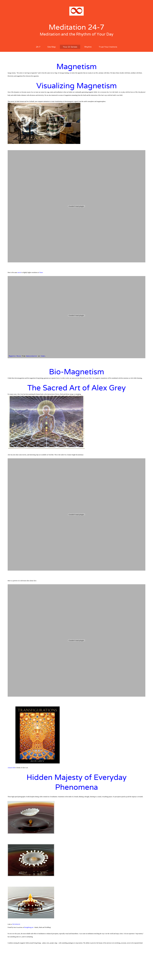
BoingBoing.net (28, 927)
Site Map (51, 47)
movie (19, 272)
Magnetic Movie (15, 356)
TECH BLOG (16, 924)
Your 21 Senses (70, 47)
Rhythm (88, 47)
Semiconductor (31, 356)
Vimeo (41, 272)
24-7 (38, 47)
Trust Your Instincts (108, 47)
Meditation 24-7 (76, 27)
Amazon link (11, 767)
